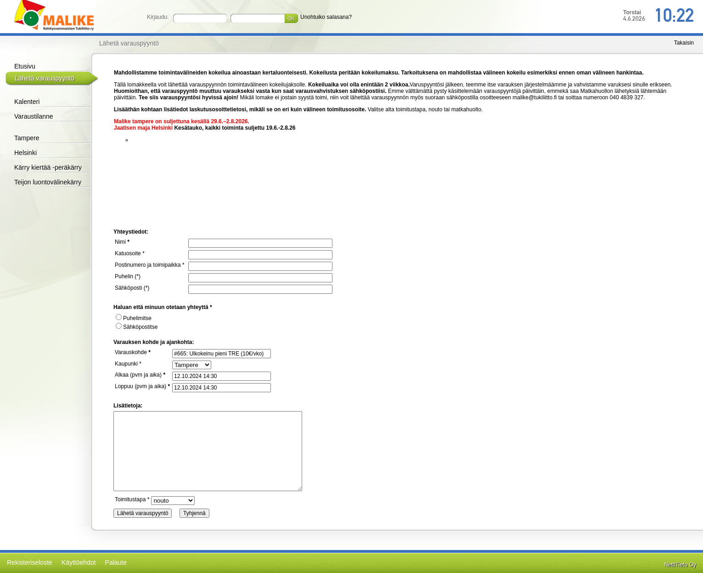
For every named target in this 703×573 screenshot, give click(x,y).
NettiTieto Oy (680, 565)
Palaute (116, 562)
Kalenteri (26, 101)
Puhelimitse (134, 318)
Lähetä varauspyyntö (44, 78)
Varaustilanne (33, 116)
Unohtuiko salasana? (326, 17)
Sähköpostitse (136, 327)
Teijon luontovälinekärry (47, 182)
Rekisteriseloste (29, 562)
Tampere (26, 138)
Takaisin (684, 43)
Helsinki (25, 152)
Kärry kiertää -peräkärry (48, 167)
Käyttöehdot (79, 562)
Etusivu (24, 66)
